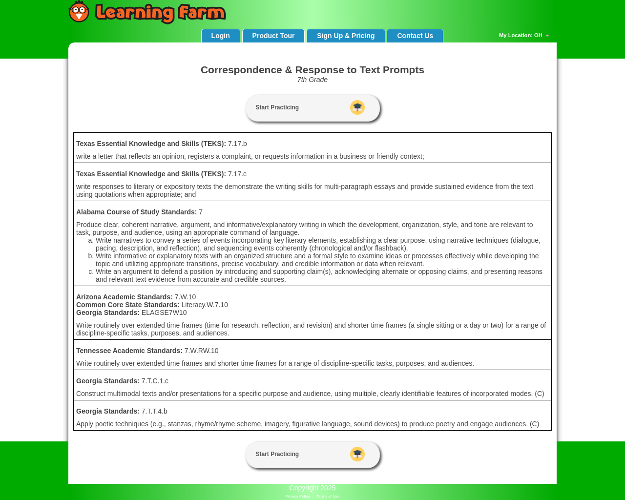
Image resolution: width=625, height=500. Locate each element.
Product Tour (273, 36)
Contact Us (415, 36)
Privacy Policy (298, 496)
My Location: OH (525, 36)
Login (220, 36)
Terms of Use (327, 496)
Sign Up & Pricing (346, 36)
